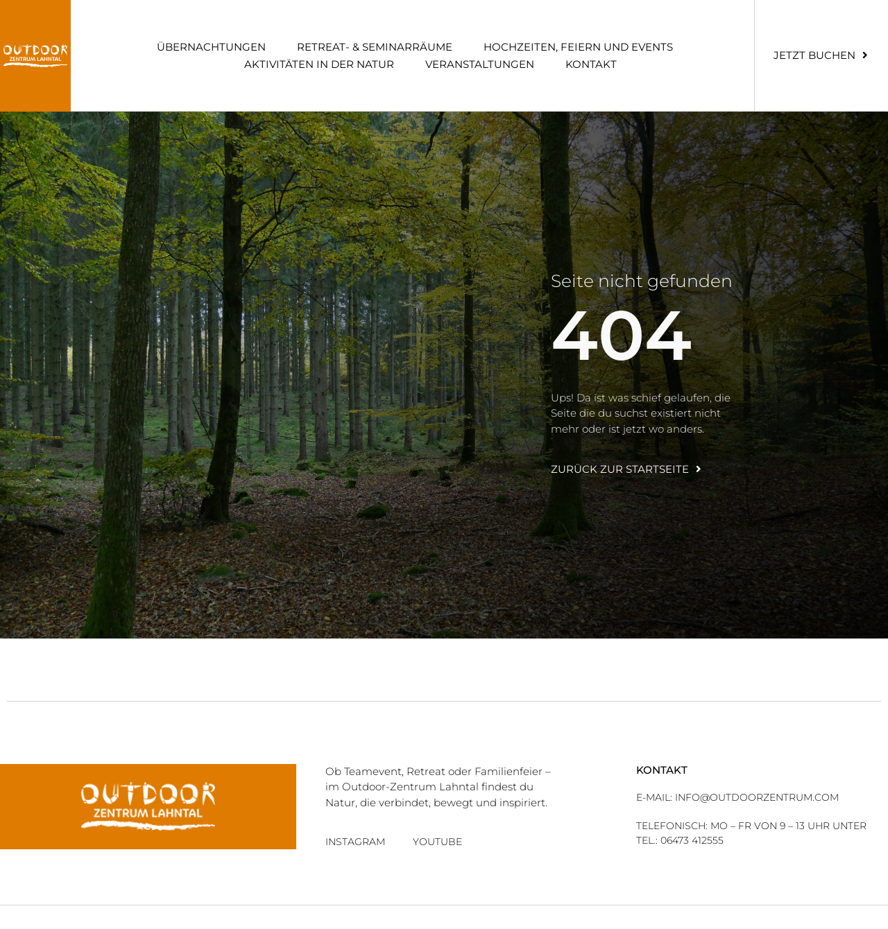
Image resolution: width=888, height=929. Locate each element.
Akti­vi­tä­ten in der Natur (319, 64)
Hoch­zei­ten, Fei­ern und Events (578, 46)
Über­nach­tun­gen (211, 46)
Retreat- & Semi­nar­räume (374, 46)
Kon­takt (591, 64)
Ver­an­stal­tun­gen (479, 64)
